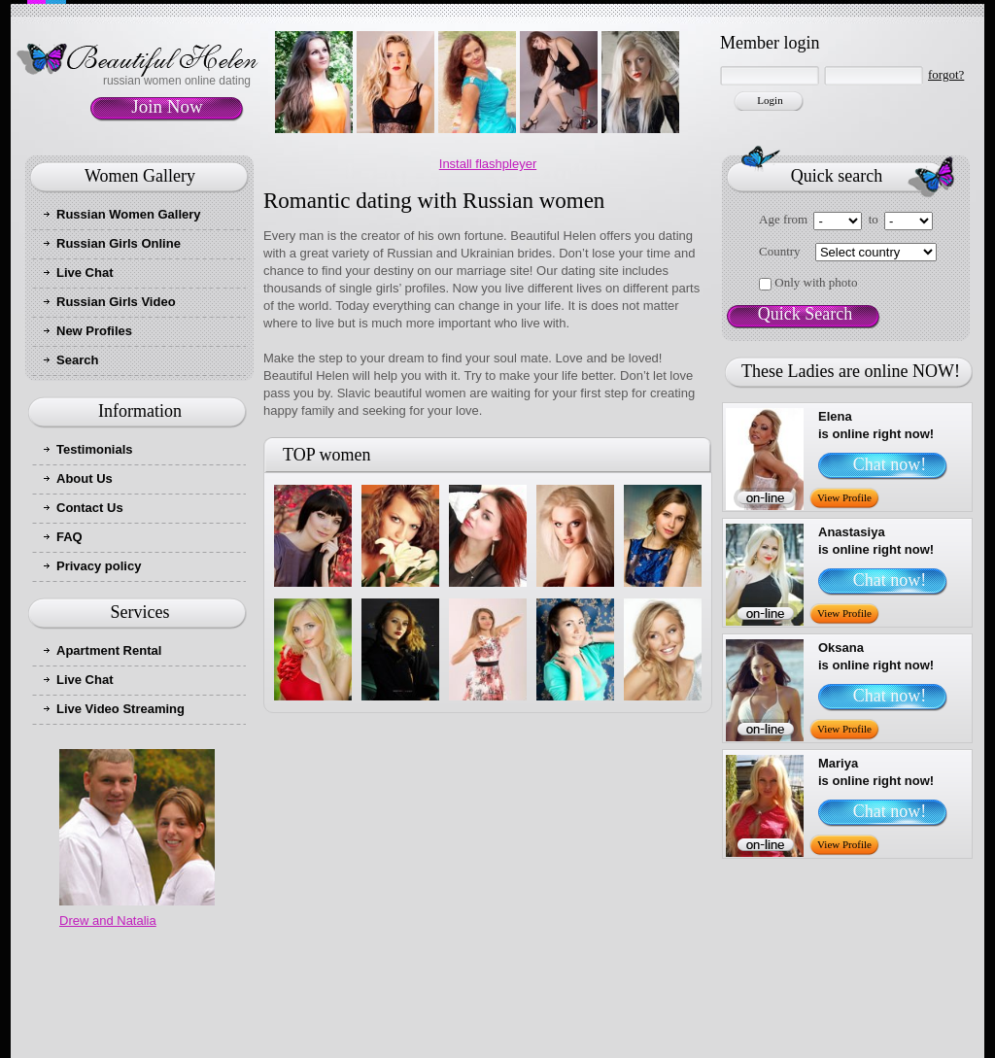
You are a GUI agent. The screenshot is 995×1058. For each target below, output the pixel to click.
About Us (84, 478)
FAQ (69, 536)
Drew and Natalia (107, 920)
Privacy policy (98, 566)
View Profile (844, 497)
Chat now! (890, 464)
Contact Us (89, 507)
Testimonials (94, 449)
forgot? (946, 74)
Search (77, 360)
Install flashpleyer (487, 163)
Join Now (166, 106)
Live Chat (85, 272)
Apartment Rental (108, 650)
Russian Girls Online (118, 243)
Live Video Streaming (120, 708)
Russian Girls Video (116, 301)
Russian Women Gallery (128, 214)
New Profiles (94, 331)
